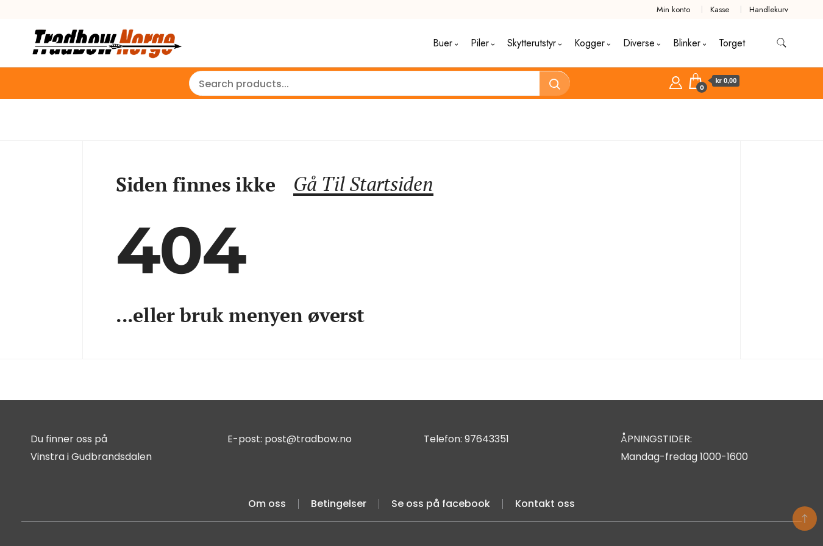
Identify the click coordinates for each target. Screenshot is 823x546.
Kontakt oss (545, 504)
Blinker (686, 43)
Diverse (639, 43)
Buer (442, 43)
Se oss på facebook (440, 504)
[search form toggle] (782, 43)
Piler (480, 43)
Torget (732, 43)
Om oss (267, 504)
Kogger (589, 43)
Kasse (719, 9)
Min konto (673, 9)
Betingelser (338, 504)
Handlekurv (768, 9)
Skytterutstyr (531, 43)
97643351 (487, 439)
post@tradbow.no (308, 439)
